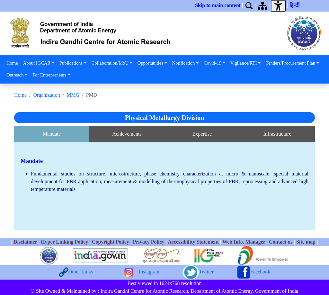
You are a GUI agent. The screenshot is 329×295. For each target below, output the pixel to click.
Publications (71, 63)
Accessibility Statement (193, 242)
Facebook (260, 271)
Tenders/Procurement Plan (290, 63)
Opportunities (150, 63)
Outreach (14, 74)
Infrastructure (277, 134)
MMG (73, 95)
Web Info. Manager (243, 242)
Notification (183, 63)
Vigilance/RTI (243, 63)
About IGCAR (37, 63)
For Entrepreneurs (49, 74)
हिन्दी (295, 5)
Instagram (149, 271)
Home (12, 63)
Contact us (280, 242)
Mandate (52, 134)
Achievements (127, 134)
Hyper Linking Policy (65, 242)
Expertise (202, 134)
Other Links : (82, 271)
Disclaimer (25, 242)
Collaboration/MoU (110, 63)
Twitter (206, 271)
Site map (306, 242)
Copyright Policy (110, 242)
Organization (46, 95)
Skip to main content (218, 5)
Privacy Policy (148, 242)
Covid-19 (212, 63)
